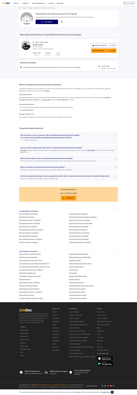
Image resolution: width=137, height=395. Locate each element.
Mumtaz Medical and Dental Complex (80, 263)
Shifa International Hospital (77, 289)
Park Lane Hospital (74, 350)
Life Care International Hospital (28, 285)
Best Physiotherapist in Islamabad (79, 233)
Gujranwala (56, 331)
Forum (99, 334)
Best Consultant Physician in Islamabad (80, 223)
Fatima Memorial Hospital (76, 321)
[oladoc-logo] (6, 3)
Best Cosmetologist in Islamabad (28, 233)
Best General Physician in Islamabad (30, 220)
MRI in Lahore (101, 312)
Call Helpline (68, 198)
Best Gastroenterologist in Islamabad (80, 242)
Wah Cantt (56, 347)
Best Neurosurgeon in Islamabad (79, 236)
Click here (23, 150)
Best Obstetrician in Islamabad (78, 214)
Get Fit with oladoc (102, 350)
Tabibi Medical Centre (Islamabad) (29, 289)
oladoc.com (46, 387)
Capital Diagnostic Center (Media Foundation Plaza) (34, 263)
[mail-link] (110, 385)
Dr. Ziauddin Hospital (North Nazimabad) (81, 347)
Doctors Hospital (74, 312)
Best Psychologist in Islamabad (78, 229)
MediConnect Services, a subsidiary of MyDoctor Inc (52, 385)
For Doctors (100, 337)
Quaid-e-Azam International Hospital (30, 254)
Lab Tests (100, 347)
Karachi (55, 312)
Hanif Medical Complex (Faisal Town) (30, 276)
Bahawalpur (56, 340)
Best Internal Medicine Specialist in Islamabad (82, 217)
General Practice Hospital (26, 295)
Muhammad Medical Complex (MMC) (80, 257)
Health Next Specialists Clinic (27, 273)
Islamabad (30, 8)
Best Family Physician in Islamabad (79, 220)
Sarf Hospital (73, 273)
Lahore (55, 315)
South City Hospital (74, 344)
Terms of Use (24, 346)
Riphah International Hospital (78, 276)
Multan (55, 324)
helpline (47, 91)
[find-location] (61, 22)
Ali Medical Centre (74, 328)
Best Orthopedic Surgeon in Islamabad (30, 239)
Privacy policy (24, 330)
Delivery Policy (24, 333)
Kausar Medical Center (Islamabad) (29, 282)
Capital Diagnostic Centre (76, 282)
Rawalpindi (56, 321)
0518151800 (46, 100)
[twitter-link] (99, 385)
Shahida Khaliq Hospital (76, 267)
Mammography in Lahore (104, 321)
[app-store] (105, 358)
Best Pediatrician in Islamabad (28, 226)
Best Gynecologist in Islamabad (28, 214)
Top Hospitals (73, 308)
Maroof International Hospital (78, 298)
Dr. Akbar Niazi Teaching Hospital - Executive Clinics (34, 267)
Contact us (23, 343)
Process (22, 355)
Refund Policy (24, 336)
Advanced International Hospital (78, 254)
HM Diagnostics (73, 270)
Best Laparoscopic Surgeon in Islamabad (31, 229)
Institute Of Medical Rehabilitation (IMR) (31, 298)
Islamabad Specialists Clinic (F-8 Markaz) (31, 270)
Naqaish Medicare (74, 279)
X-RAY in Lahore (101, 315)
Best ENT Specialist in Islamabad (78, 239)
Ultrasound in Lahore (103, 324)
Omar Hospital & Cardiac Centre (78, 324)
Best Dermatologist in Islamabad (78, 226)
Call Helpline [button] (46, 22)
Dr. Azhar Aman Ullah (40, 42)
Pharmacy (100, 340)
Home (19, 8)
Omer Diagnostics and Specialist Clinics (30, 260)
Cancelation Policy (25, 349)
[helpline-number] (129, 3)
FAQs (21, 352)
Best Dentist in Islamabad (26, 217)
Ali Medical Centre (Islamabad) (28, 257)
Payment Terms (24, 339)
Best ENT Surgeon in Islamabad (28, 242)
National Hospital (74, 318)
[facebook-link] (102, 385)
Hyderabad (56, 350)
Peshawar (55, 328)
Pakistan (25, 8)
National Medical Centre (76, 353)
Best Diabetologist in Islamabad (28, 236)
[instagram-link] (105, 385)
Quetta (55, 344)
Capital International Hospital (77, 295)
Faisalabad (56, 334)
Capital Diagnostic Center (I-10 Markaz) (30, 292)
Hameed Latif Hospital (75, 315)
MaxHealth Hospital (75, 260)
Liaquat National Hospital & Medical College (82, 356)
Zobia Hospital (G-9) (25, 279)
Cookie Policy (105, 392)
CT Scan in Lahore (102, 318)
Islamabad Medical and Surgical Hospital (81, 285)
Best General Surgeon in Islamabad (29, 223)
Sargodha (55, 337)
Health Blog (100, 331)
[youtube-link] (108, 385)
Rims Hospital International (77, 292)
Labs (98, 344)
